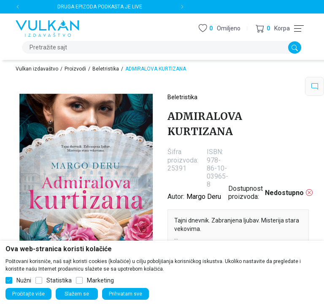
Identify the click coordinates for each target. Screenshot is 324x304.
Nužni (23, 280)
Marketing (100, 280)
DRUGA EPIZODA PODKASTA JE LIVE (99, 7)
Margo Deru (203, 197)
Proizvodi (75, 69)
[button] (273, 28)
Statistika (59, 280)
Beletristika (105, 69)
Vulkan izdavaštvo (37, 69)
